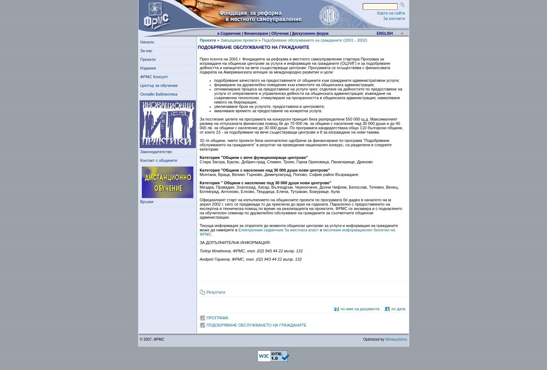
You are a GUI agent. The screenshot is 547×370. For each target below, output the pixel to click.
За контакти (394, 18)
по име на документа (360, 309)
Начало (147, 42)
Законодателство (156, 152)
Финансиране (256, 33)
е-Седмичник (229, 33)
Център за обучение (160, 85)
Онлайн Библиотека (158, 94)
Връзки (148, 201)
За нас (147, 51)
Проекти (149, 59)
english (384, 33)
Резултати (216, 292)
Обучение (280, 33)
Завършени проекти (239, 40)
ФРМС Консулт (155, 77)
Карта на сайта (391, 13)
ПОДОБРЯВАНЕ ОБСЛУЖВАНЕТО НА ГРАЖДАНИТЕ (257, 325)
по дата (398, 309)
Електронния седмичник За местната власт (279, 230)
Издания (149, 68)
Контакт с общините (158, 160)
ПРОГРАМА (218, 318)
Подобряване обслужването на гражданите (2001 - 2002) (314, 40)
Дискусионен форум (310, 33)
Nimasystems (396, 339)
